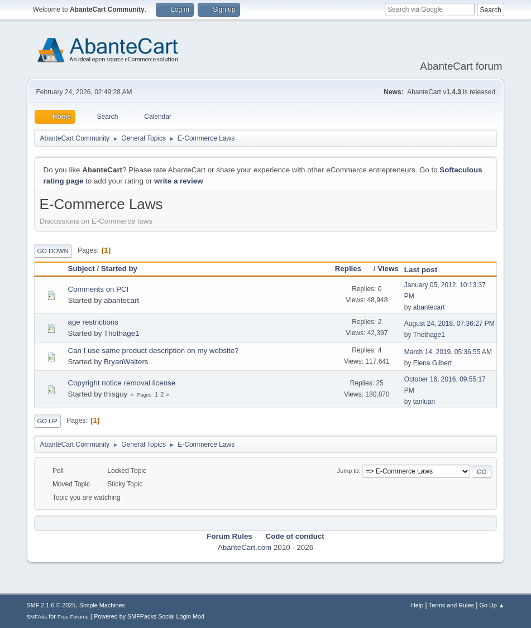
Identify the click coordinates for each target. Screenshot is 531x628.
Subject (81, 268)
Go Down (53, 251)
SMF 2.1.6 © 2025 (51, 605)
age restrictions (93, 322)
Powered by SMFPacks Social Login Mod (149, 616)
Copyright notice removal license (122, 383)
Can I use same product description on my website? (153, 350)
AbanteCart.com (244, 547)
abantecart (121, 300)
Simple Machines (102, 605)
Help (417, 605)
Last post (420, 269)
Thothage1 (122, 333)
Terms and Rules (451, 605)
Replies (353, 268)
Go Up (47, 421)
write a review (178, 181)
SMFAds (37, 616)
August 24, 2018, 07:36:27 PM (449, 323)
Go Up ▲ (492, 605)
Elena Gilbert (432, 363)
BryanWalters (126, 362)
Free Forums (73, 616)
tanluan (424, 401)
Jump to (347, 470)
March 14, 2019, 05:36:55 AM (448, 352)
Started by (119, 268)
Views (388, 268)
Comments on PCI (98, 289)
